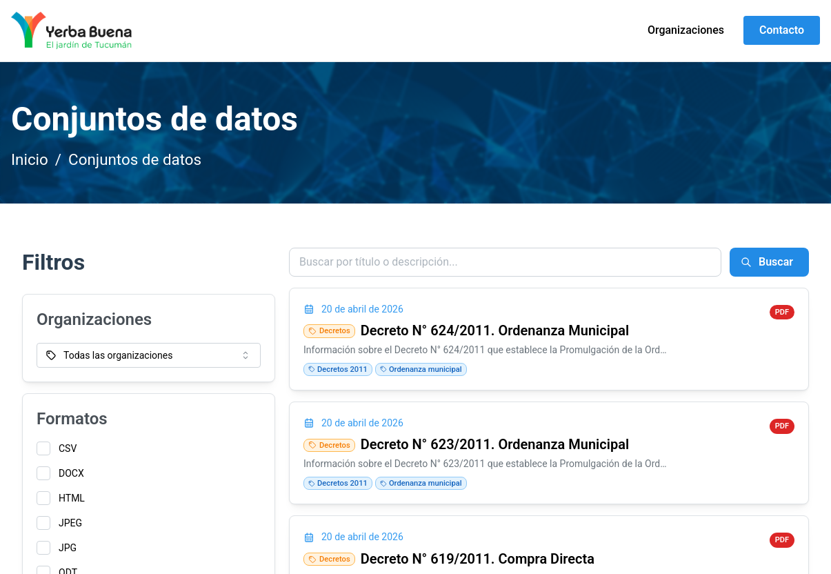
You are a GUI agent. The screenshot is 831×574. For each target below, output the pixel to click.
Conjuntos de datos (134, 159)
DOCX (71, 473)
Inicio (29, 159)
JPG (68, 547)
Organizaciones (686, 30)
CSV (68, 448)
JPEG (70, 522)
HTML (72, 498)
